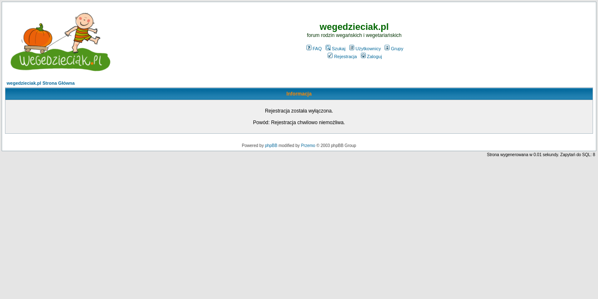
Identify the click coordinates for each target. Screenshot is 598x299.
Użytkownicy (365, 48)
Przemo (308, 145)
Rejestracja (342, 56)
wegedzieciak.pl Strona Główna (41, 83)
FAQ (314, 48)
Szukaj (336, 48)
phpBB (271, 145)
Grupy (394, 48)
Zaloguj (371, 56)
